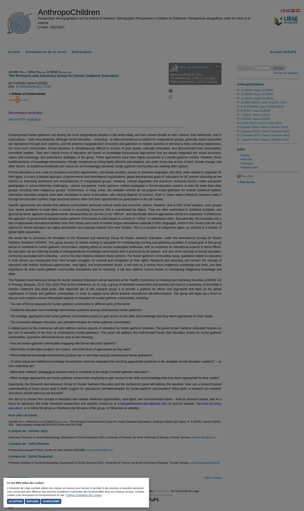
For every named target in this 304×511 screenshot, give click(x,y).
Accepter (15, 501)
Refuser (33, 501)
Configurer (51, 501)
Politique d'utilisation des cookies (84, 495)
